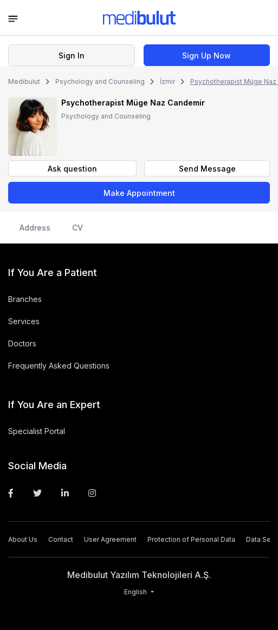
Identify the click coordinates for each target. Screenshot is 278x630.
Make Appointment (139, 193)
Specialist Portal (36, 431)
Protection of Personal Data (191, 539)
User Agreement (110, 539)
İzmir (167, 81)
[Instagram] (92, 493)
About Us (22, 539)
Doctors (22, 343)
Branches (25, 299)
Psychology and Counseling (100, 81)
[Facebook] (11, 493)
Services (24, 321)
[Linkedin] (65, 493)
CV (77, 227)
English (136, 592)
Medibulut (24, 81)
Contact (60, 539)
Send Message (207, 168)
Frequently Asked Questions (58, 365)
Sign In (72, 55)
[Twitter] (37, 493)
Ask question (72, 168)
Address (35, 227)
